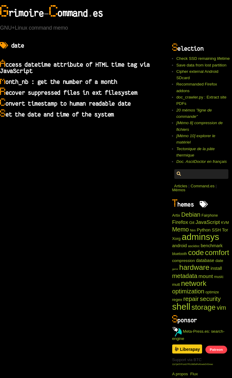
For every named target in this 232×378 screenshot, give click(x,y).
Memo (180, 229)
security (210, 299)
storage (204, 307)
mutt (176, 284)
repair (191, 299)
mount (205, 276)
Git (191, 222)
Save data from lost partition (201, 65)
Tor (225, 230)
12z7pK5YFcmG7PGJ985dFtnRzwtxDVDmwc (192, 364)
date (219, 260)
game (175, 269)
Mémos (178, 190)
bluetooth (179, 254)
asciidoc (194, 246)
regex (177, 299)
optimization (188, 291)
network (193, 283)
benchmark (212, 245)
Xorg (176, 238)
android (179, 245)
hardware (194, 267)
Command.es (202, 186)
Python (204, 230)
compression (183, 260)
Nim (193, 230)
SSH (216, 230)
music (219, 277)
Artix (176, 215)
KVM (225, 223)
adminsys (200, 237)
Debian (190, 214)
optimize (212, 292)
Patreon (216, 349)
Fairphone (209, 215)
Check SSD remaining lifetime (203, 58)
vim (221, 307)
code (196, 252)
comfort (217, 252)
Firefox (180, 222)
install (216, 268)
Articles (180, 186)
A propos (180, 374)
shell (181, 307)
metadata (184, 276)
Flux (194, 374)
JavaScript (207, 222)
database (205, 260)
